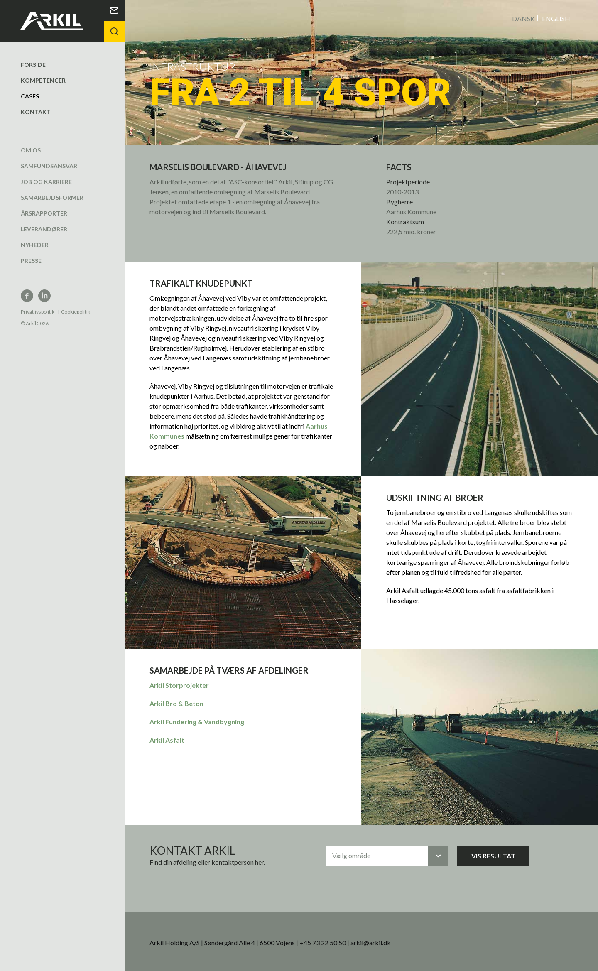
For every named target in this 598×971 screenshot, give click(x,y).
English (556, 18)
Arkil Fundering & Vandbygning (197, 721)
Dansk (523, 18)
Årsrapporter (44, 212)
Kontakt (36, 111)
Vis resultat (493, 855)
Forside (33, 64)
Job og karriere (46, 181)
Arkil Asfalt (167, 739)
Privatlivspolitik (37, 311)
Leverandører (44, 228)
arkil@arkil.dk (370, 942)
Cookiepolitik (75, 311)
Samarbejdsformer (52, 197)
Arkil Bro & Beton (176, 703)
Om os (31, 149)
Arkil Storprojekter (179, 685)
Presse (31, 260)
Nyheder (35, 244)
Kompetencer (43, 79)
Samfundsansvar (49, 165)
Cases (30, 95)
